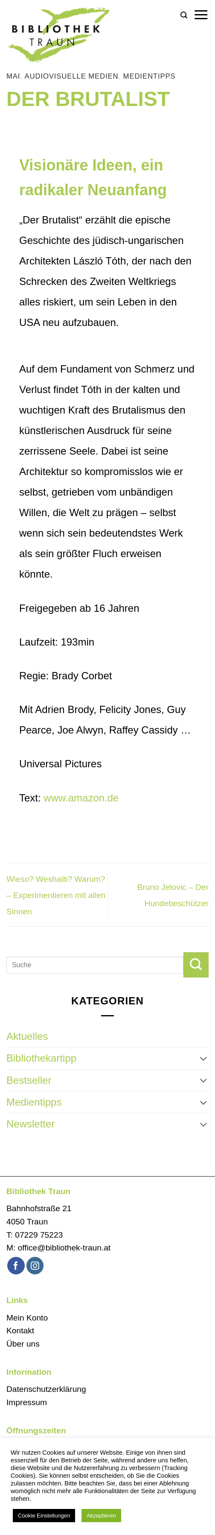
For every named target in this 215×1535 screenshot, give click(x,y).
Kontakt (20, 1330)
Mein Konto (27, 1317)
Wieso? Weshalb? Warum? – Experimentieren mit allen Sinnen (56, 895)
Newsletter (30, 1124)
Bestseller (28, 1080)
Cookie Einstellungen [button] (44, 1515)
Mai (13, 76)
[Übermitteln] (196, 964)
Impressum (26, 1402)
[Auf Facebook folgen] (16, 1265)
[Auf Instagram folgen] (35, 1265)
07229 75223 (39, 1234)
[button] (183, 15)
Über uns (23, 1343)
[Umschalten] (203, 1058)
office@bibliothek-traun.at (64, 1247)
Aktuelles (27, 1036)
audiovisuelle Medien (71, 76)
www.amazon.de (81, 798)
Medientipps (149, 76)
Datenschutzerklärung (46, 1389)
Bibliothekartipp (41, 1058)
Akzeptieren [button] (101, 1515)
